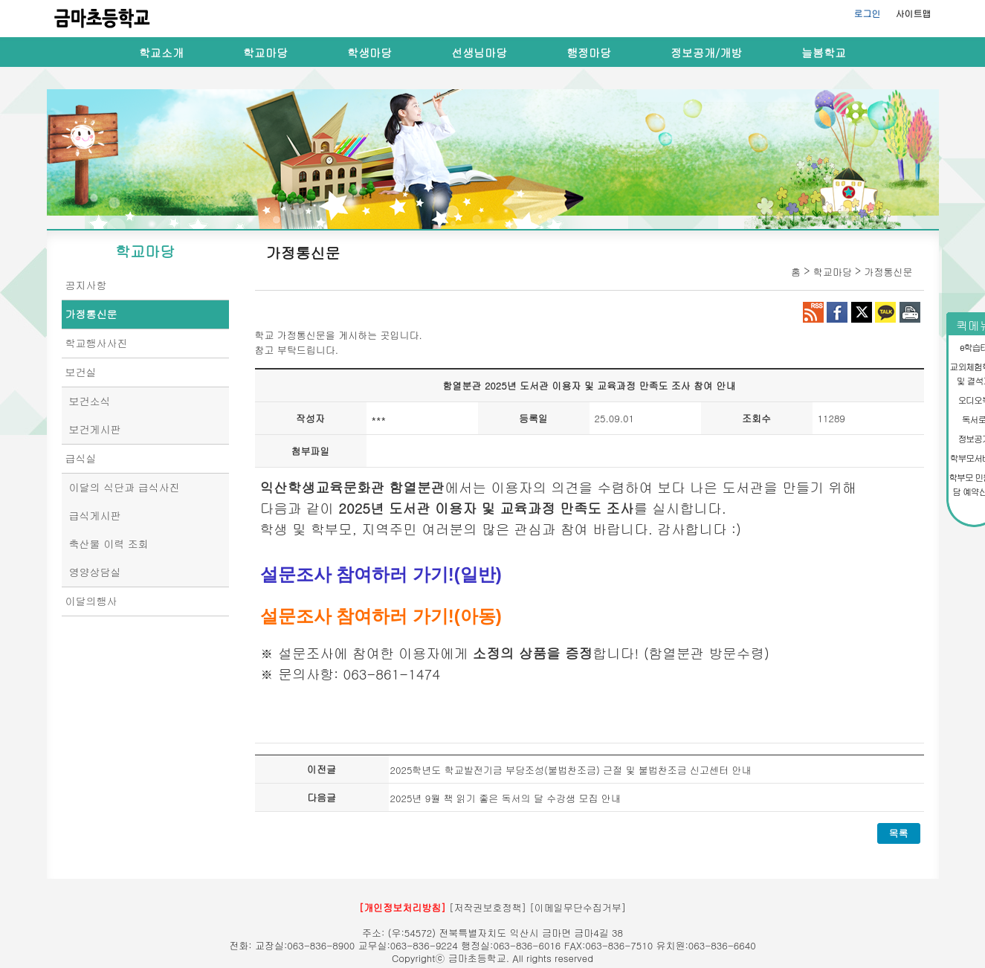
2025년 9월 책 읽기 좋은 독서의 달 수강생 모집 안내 (505, 798)
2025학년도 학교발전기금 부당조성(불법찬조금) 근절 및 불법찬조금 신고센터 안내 (571, 770)
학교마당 (265, 52)
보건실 (81, 371)
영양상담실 (95, 571)
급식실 (81, 458)
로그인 (867, 13)
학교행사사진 (96, 342)
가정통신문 (91, 313)
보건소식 (90, 400)
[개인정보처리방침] (402, 907)
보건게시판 (95, 429)
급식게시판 (95, 515)
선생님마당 (479, 52)
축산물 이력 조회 (109, 543)
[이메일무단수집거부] (577, 907)
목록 (898, 833)
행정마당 (588, 52)
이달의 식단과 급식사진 (124, 487)
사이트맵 (913, 13)
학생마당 (369, 52)
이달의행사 (91, 600)
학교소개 (161, 52)
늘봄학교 (823, 52)
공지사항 (86, 284)
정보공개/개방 (706, 52)
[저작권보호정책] (487, 907)
